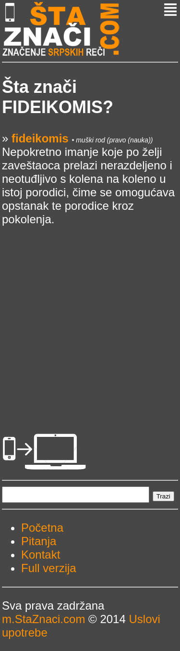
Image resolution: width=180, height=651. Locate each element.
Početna (42, 527)
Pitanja (38, 541)
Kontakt (40, 554)
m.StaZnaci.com (43, 619)
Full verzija (48, 568)
